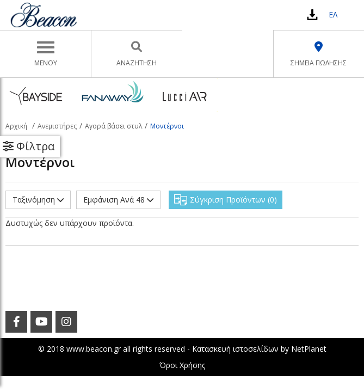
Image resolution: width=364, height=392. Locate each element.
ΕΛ (333, 14)
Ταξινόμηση (38, 199)
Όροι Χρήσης (182, 365)
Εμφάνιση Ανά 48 (118, 199)
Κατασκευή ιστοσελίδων (235, 349)
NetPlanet (308, 349)
